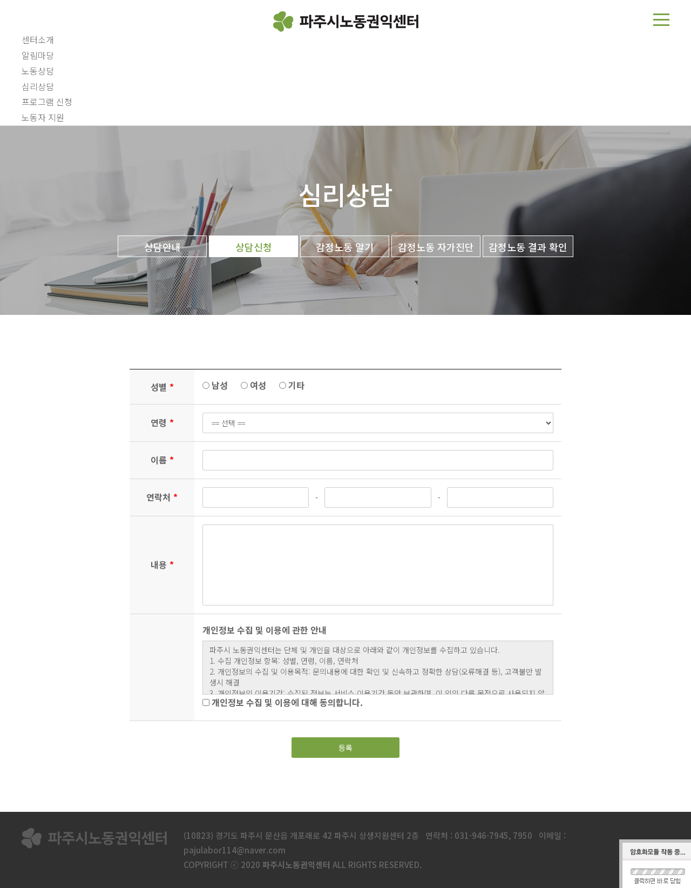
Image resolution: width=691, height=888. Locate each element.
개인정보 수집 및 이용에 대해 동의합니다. (282, 702)
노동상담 (38, 70)
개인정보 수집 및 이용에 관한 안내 (264, 629)
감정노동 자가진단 (436, 247)
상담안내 (162, 247)
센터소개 (38, 39)
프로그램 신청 (47, 101)
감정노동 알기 (345, 247)
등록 (345, 747)
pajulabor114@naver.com (235, 850)
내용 (162, 564)
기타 (291, 385)
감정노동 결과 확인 (528, 247)
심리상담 (38, 86)
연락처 (162, 496)
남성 (215, 385)
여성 (253, 385)
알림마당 (38, 55)
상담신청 (253, 247)
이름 (162, 459)
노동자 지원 (43, 117)
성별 (162, 386)
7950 (522, 835)
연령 (162, 422)
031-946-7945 (482, 835)
